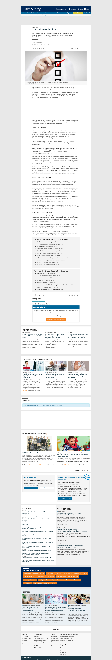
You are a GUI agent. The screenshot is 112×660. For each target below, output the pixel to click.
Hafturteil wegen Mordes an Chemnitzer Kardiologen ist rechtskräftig (36, 547)
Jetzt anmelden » (31, 488)
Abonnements (54, 642)
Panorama (25, 644)
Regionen (69, 13)
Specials (54, 13)
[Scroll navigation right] (89, 13)
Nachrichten (26, 13)
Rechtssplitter (28, 583)
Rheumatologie (38, 583)
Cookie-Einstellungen (39, 642)
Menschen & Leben (73, 577)
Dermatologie (68, 573)
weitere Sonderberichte (82, 470)
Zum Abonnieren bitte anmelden (56, 319)
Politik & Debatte (77, 13)
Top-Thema (49, 573)
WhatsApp (63, 653)
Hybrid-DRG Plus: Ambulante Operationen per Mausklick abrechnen (32, 375)
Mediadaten (54, 636)
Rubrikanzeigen (55, 640)
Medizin (33, 13)
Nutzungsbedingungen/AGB (41, 638)
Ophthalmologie (50, 580)
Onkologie (41, 580)
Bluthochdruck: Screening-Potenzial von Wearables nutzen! (36, 550)
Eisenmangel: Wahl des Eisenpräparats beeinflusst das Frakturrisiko (35, 512)
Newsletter (53, 644)
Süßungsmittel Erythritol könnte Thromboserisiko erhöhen (36, 557)
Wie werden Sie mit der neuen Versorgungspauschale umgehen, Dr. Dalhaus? (55, 336)
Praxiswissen (40, 13)
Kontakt (36, 646)
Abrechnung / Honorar (38, 301)
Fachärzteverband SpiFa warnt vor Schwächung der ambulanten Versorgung (38, 543)
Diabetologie (77, 573)
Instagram (63, 654)
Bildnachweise (38, 647)
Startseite (25, 636)
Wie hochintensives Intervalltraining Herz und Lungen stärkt (76, 610)
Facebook (63, 651)
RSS (52, 646)
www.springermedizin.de (67, 636)
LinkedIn (62, 649)
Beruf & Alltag (58, 573)
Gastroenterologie (41, 577)
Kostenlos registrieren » (46, 488)
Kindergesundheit (61, 577)
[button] (86, 9)
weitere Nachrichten (50, 564)
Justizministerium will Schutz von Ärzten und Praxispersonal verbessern (78, 375)
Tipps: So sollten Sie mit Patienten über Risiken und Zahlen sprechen (36, 519)
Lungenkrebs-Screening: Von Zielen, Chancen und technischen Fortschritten (37, 534)
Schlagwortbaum (38, 636)
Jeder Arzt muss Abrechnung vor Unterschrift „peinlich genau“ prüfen (55, 375)
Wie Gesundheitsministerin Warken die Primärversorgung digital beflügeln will (38, 561)
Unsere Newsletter (31, 570)
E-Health (85, 573)
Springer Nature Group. (52, 659)
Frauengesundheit (29, 577)
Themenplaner (55, 638)
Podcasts (47, 13)
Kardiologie (51, 577)
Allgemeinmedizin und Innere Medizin (34, 573)
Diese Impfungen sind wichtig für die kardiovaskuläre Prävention (38, 516)
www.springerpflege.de (66, 638)
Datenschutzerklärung (40, 640)
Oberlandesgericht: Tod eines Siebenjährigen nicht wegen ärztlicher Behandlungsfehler (36, 527)
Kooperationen (61, 13)
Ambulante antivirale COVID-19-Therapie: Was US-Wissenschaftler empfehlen (38, 523)
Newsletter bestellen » (65, 498)
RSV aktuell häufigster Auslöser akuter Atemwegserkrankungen (37, 531)
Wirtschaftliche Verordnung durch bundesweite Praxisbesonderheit (72, 455)
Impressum (37, 644)
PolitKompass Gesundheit (73, 580)
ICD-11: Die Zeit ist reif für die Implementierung (37, 453)
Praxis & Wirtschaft (27, 642)
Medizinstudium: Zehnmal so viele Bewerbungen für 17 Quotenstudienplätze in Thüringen (35, 554)
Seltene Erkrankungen (50, 583)
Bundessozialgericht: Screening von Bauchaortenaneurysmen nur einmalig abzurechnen (78, 336)
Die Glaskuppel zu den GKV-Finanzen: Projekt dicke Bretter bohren (36, 539)
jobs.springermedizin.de (67, 640)
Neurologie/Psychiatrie (30, 580)
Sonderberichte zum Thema (34, 434)
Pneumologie (60, 580)
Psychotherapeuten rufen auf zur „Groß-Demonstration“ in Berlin (32, 336)
